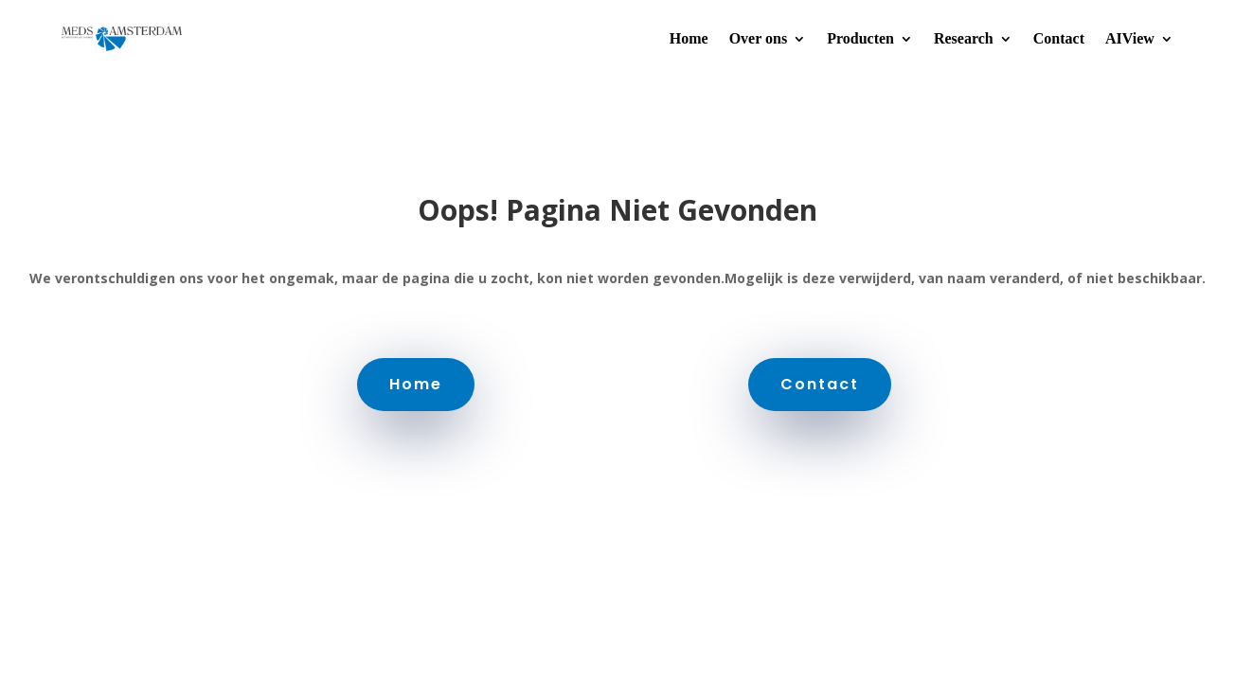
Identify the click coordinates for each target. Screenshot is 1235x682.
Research (963, 38)
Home (689, 38)
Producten (860, 38)
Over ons (758, 38)
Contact (1058, 38)
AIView (1129, 38)
